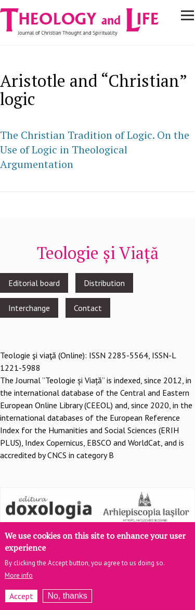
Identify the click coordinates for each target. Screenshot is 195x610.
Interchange (29, 308)
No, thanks (67, 600)
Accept (21, 600)
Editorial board (34, 283)
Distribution (104, 283)
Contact (88, 308)
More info (19, 580)
